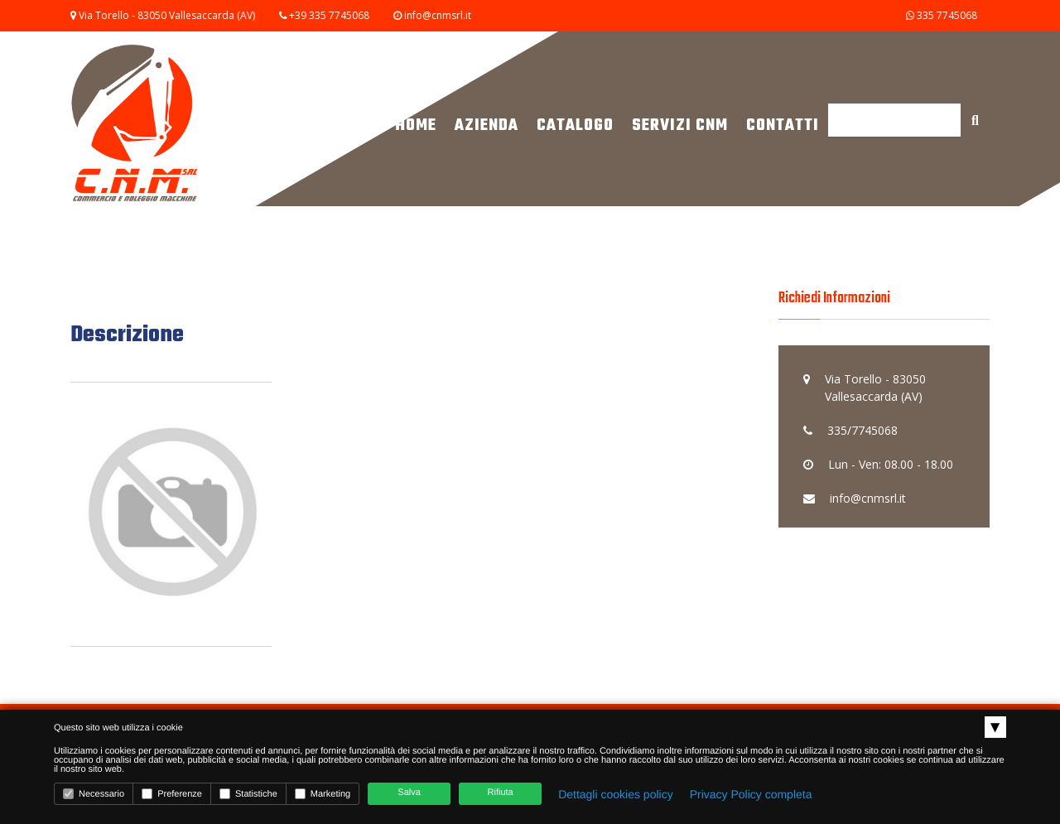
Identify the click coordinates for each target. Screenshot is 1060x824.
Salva (409, 792)
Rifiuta (500, 792)
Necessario (93, 793)
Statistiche (248, 793)
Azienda (486, 125)
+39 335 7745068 (329, 15)
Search (846, 178)
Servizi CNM (680, 125)
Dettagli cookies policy (615, 794)
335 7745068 (940, 15)
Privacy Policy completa (751, 794)
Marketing (322, 793)
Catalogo (575, 125)
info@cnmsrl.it (437, 15)
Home (415, 125)
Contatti (782, 125)
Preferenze (172, 793)
